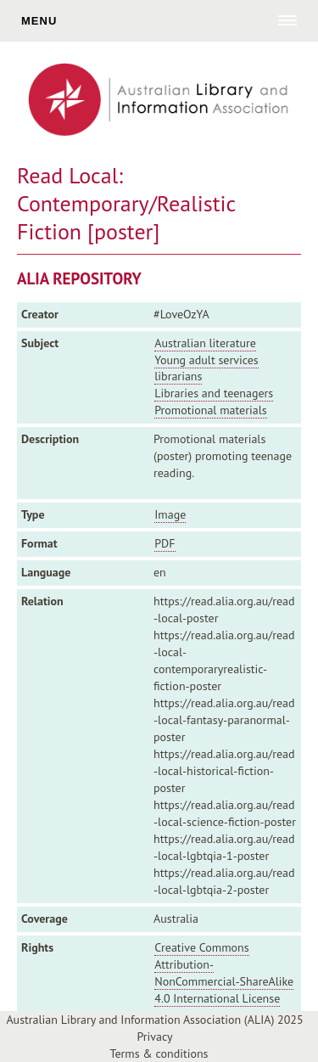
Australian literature (205, 343)
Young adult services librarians (206, 368)
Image (170, 514)
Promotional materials (210, 410)
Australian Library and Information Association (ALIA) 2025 (154, 1019)
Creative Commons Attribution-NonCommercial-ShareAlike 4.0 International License (223, 973)
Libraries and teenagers (213, 393)
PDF (164, 543)
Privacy (154, 1036)
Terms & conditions (159, 1053)
